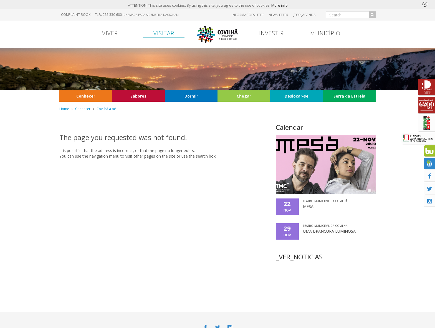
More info (279, 5)
